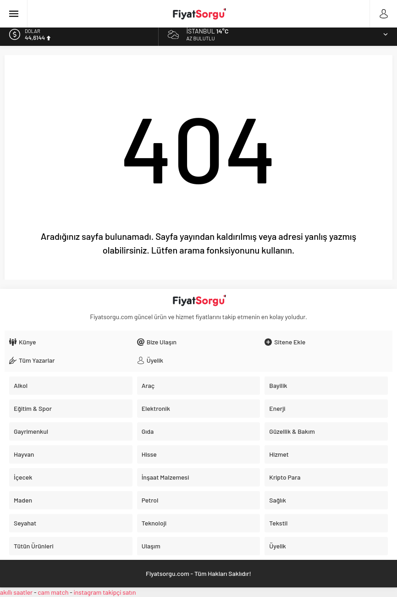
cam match (53, 592)
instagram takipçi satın (105, 592)
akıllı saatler (16, 592)
